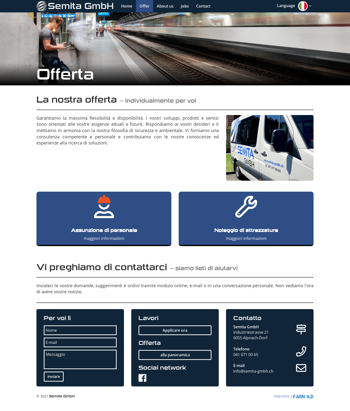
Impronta (281, 396)
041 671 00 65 (245, 354)
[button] (294, 6)
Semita (75, 6)
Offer (144, 6)
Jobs (185, 6)
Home (126, 6)
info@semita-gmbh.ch (253, 371)
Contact (203, 6)
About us (165, 6)
